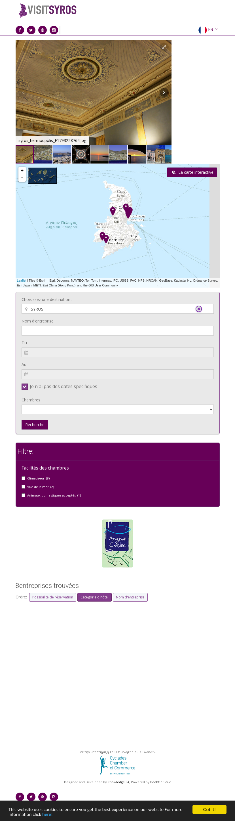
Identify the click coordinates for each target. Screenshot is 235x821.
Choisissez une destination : (47, 299)
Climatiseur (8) (38, 478)
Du (24, 342)
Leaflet (21, 280)
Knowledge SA (118, 782)
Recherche (35, 424)
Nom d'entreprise (38, 321)
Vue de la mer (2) (40, 487)
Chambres (31, 400)
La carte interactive (192, 172)
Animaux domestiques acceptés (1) (54, 495)
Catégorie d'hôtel (95, 597)
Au (24, 364)
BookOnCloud (160, 782)
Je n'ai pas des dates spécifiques (63, 386)
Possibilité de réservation (52, 597)
